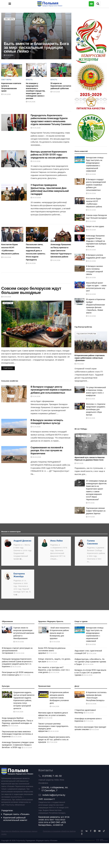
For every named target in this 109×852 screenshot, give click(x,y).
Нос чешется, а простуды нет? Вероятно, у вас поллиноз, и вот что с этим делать (54, 669)
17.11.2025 (90, 503)
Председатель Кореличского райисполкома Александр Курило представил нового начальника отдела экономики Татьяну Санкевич (51, 120)
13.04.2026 (6, 257)
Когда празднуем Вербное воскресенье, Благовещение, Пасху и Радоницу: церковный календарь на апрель (17, 722)
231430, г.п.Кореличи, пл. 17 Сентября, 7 (54, 789)
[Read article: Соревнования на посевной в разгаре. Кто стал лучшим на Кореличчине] (14, 454)
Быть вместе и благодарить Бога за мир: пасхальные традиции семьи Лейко (36, 47)
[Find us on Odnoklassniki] (81, 833)
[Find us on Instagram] (82, 831)
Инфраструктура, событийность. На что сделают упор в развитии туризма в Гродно (90, 661)
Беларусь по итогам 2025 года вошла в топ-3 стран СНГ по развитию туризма (90, 672)
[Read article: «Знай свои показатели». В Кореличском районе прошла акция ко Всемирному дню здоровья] (43, 629)
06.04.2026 (52, 662)
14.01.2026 (94, 729)
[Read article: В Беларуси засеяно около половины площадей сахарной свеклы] (80, 268)
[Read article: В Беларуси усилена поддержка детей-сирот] (80, 257)
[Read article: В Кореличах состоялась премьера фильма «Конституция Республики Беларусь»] (80, 694)
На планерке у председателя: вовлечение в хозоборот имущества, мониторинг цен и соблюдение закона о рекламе (35, 90)
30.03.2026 (54, 672)
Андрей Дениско (22, 540)
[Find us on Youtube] (99, 831)
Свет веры (9, 19)
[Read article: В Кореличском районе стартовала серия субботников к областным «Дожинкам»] (91, 342)
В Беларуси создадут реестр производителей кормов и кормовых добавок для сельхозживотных (51, 389)
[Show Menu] (10, 4)
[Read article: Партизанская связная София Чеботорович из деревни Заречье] (80, 510)
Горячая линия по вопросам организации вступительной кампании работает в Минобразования (23, 633)
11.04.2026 (6, 94)
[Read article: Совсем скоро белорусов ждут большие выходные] (36, 324)
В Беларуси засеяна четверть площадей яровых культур (47, 422)
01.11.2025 (90, 517)
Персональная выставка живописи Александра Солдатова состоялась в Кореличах (17, 734)
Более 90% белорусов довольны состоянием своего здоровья (52, 650)
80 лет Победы (83, 436)
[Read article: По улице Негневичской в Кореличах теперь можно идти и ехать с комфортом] (80, 389)
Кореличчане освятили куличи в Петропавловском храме (11, 87)
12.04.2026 (9, 55)
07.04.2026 (25, 675)
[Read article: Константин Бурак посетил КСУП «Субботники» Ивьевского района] (12, 234)
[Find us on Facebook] (90, 831)
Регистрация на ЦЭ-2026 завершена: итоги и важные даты (18, 673)
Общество (7, 303)
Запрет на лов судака (95, 226)
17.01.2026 (88, 721)
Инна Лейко (56, 540)
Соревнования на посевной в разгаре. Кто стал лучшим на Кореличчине (47, 450)
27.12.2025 (79, 364)
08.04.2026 (36, 457)
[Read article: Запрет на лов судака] (80, 228)
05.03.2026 (91, 704)
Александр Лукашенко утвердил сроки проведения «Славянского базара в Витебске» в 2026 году (18, 744)
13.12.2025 (90, 399)
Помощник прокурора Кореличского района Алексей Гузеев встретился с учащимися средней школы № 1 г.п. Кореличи (17, 663)
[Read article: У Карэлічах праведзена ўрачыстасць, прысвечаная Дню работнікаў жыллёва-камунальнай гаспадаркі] (14, 192)
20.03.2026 (36, 197)
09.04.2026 (18, 642)
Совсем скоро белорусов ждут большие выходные (31, 290)
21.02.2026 (89, 713)
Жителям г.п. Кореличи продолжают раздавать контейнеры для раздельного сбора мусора (95, 409)
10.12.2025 (90, 418)
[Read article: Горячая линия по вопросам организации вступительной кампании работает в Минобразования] (7, 629)
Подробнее (9, 367)
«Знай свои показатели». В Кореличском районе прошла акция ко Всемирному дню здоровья (60, 633)
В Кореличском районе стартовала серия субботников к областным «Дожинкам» (89, 358)
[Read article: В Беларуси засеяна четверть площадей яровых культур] (14, 427)
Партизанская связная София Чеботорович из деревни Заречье (95, 511)
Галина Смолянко (92, 542)
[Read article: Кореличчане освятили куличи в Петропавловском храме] (11, 70)
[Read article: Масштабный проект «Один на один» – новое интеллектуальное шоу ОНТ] (80, 285)
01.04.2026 (35, 128)
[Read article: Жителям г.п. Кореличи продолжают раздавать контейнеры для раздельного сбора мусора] (80, 406)
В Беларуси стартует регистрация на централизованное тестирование (17, 650)
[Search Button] (97, 4)
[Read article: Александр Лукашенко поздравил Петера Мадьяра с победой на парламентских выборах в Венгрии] (80, 237)
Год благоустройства (86, 334)
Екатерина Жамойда (19, 575)
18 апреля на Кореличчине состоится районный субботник (61, 85)
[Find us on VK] (86, 831)
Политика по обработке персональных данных (19, 831)
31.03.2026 (35, 161)
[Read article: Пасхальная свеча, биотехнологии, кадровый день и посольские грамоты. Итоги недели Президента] (37, 234)
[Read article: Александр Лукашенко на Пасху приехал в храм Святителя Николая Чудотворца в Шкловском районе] (62, 234)
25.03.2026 (16, 737)
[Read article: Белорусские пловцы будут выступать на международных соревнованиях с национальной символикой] (80, 159)
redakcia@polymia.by (53, 795)
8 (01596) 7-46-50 (52, 775)
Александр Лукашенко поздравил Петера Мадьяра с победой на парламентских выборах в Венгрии (96, 241)
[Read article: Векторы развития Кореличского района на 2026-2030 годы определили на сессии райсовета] (14, 158)
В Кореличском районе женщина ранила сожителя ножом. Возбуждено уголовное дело (59, 697)
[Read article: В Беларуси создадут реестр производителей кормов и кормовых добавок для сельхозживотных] (14, 393)
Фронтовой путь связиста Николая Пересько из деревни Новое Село (89, 458)
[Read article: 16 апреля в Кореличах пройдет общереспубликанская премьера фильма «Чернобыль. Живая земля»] (80, 301)
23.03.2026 (27, 747)
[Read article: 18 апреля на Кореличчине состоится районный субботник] (61, 70)
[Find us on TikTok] (104, 831)
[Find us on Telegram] (95, 831)
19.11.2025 (79, 463)
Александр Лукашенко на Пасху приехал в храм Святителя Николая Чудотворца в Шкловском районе (61, 250)
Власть (29, 79)
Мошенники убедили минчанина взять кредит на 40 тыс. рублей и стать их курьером (54, 739)
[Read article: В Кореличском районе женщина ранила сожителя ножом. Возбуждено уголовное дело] (43, 694)
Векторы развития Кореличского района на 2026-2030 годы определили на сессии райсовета (49, 154)
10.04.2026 (35, 427)
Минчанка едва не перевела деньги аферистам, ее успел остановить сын (53, 715)
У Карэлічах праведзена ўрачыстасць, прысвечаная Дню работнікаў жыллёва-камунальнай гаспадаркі (50, 189)
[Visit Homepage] (49, 3)
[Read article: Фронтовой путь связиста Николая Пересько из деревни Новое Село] (91, 444)
